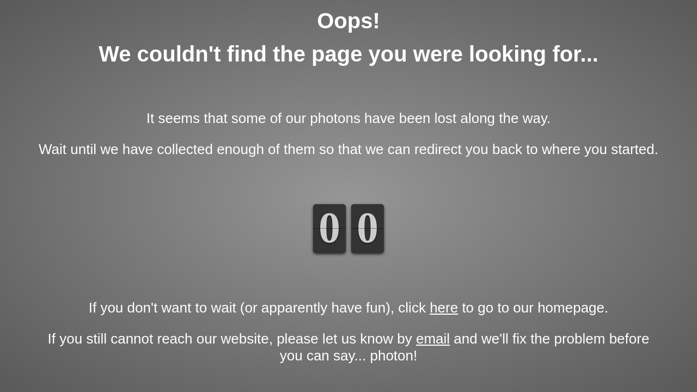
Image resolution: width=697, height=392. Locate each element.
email (433, 338)
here (444, 307)
